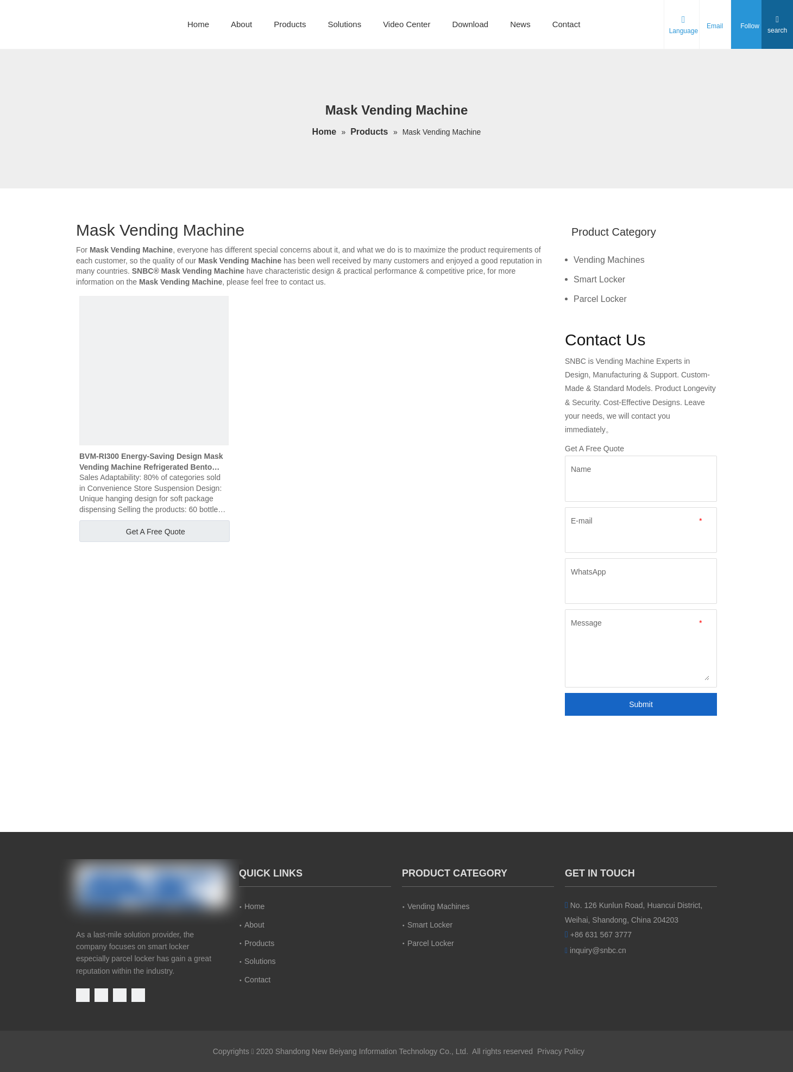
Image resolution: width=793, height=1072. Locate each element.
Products (290, 24)
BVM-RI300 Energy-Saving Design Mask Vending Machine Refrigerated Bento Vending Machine (151, 462)
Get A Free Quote (155, 531)
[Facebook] (102, 994)
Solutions (344, 24)
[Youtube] (84, 994)
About (241, 24)
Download (470, 24)
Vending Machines (609, 259)
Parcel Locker (600, 299)
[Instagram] (138, 994)
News (520, 24)
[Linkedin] (121, 994)
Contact (566, 24)
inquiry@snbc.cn (598, 950)
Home (198, 24)
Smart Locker (599, 279)
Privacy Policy (560, 1051)
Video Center (406, 24)
